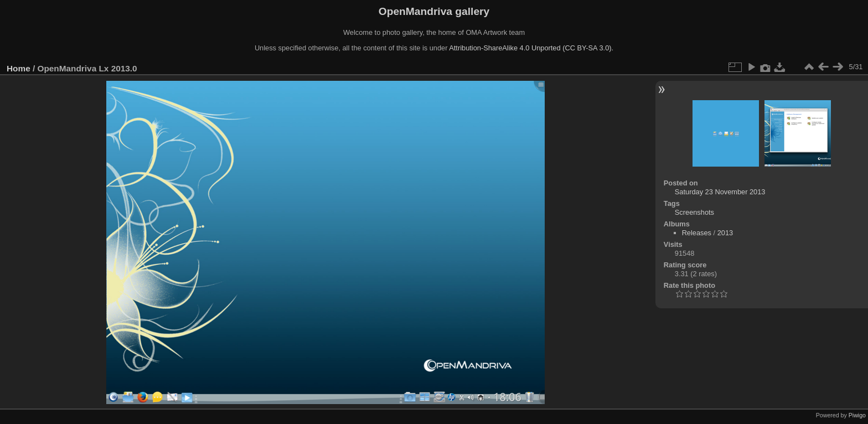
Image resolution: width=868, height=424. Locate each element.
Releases (696, 233)
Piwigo (857, 415)
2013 (725, 233)
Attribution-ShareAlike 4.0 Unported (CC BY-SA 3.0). (531, 48)
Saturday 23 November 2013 (720, 192)
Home (18, 68)
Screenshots (694, 212)
